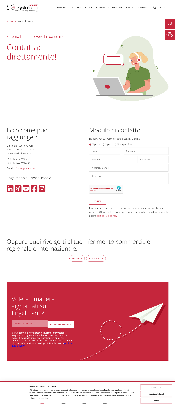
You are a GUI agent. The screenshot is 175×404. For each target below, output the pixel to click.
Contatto (142, 8)
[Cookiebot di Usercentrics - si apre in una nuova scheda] (14, 399)
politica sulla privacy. (107, 215)
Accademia (117, 8)
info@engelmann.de (24, 168)
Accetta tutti (156, 382)
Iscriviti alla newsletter (61, 323)
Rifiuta (156, 395)
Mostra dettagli (118, 400)
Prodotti (76, 8)
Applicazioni (63, 8)
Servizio (130, 8)
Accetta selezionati (156, 388)
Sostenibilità (102, 8)
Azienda (88, 8)
